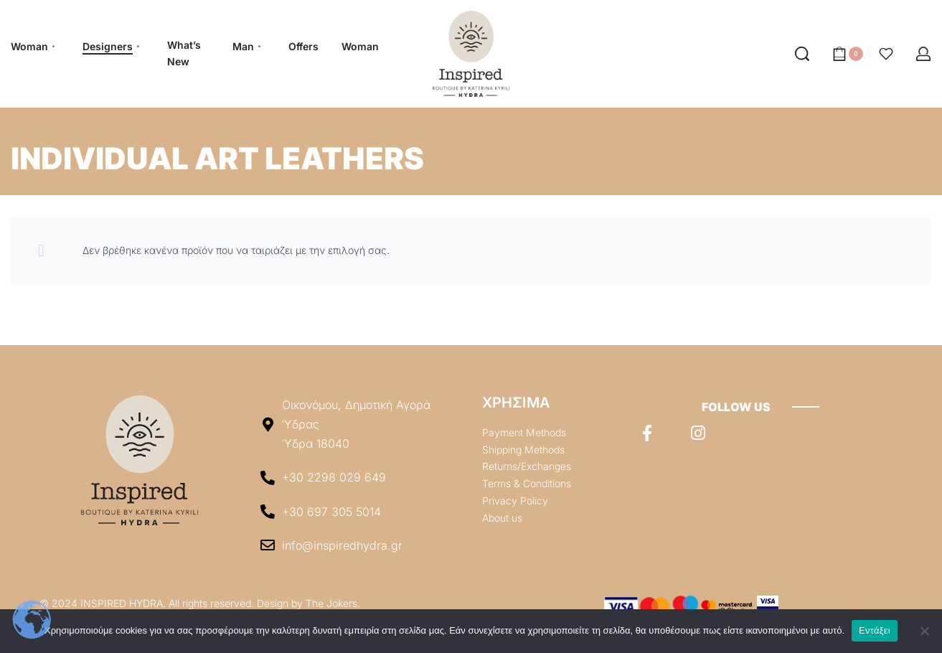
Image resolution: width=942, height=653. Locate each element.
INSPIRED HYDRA (121, 603)
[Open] (886, 54)
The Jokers (331, 603)
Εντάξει (874, 630)
